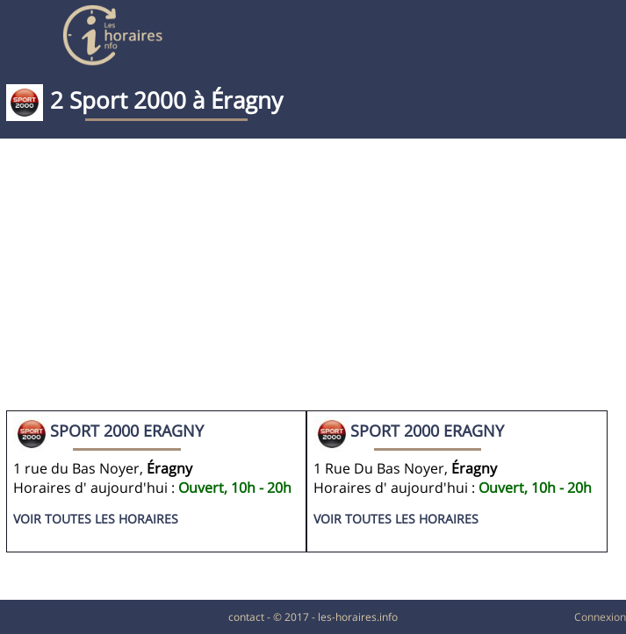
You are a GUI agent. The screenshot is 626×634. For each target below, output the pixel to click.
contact (246, 616)
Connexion (600, 616)
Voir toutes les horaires (95, 518)
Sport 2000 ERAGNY (427, 430)
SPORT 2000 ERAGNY (127, 430)
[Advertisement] (313, 279)
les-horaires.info (358, 616)
